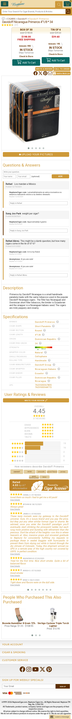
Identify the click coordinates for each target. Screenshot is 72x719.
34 (38, 343)
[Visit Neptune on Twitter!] (43, 669)
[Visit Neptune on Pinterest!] (49, 669)
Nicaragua (42, 381)
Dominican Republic (47, 339)
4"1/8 (40, 334)
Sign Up (63, 687)
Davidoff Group (45, 364)
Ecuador (41, 373)
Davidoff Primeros (47, 321)
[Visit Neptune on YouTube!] (35, 669)
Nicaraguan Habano (47, 369)
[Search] (33, 11)
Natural (41, 352)
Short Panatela (45, 326)
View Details (15, 500)
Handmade (43, 360)
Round (40, 330)
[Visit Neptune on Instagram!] (29, 669)
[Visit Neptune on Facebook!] (23, 669)
